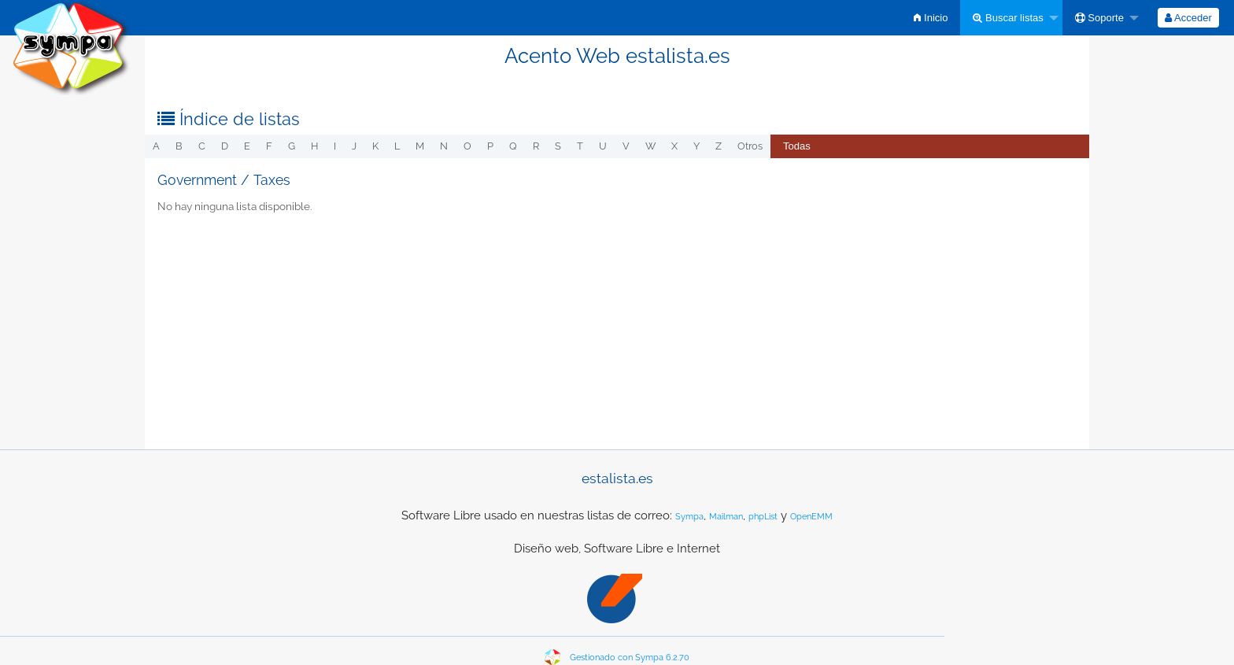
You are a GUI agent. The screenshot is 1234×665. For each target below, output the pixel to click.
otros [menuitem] (750, 146)
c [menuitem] (201, 146)
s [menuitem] (558, 146)
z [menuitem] (718, 146)
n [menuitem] (444, 146)
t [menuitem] (580, 146)
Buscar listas (1008, 18)
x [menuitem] (674, 146)
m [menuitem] (420, 146)
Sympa (689, 517)
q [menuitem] (513, 146)
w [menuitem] (650, 146)
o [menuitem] (467, 146)
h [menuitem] (314, 146)
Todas (797, 146)
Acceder (1188, 18)
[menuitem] (930, 17)
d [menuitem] (224, 146)
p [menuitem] (490, 146)
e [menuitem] (247, 146)
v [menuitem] (626, 146)
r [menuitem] (536, 146)
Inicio (931, 18)
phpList (763, 517)
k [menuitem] (375, 146)
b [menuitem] (179, 146)
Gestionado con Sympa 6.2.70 (629, 657)
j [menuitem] (354, 146)
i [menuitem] (335, 146)
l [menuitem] (397, 146)
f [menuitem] (269, 146)
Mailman (726, 517)
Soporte (1099, 18)
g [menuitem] (291, 146)
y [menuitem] (696, 146)
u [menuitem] (603, 146)
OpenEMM (811, 517)
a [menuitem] (156, 146)
